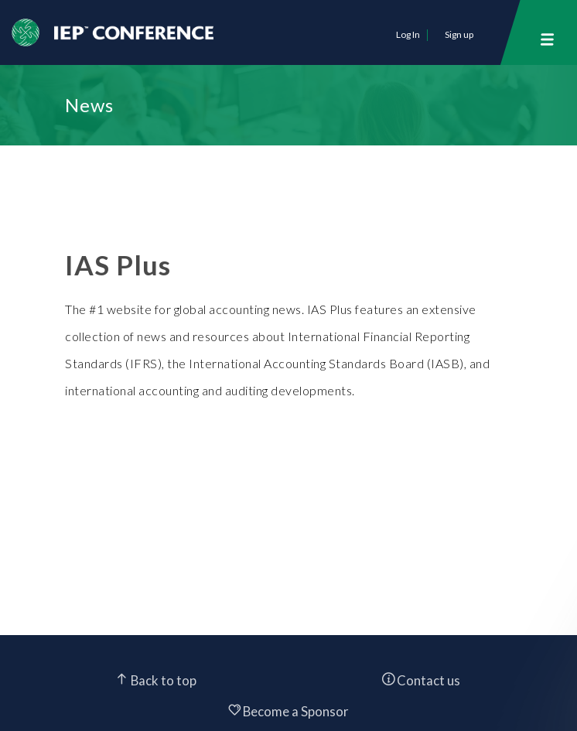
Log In (408, 34)
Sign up (459, 34)
